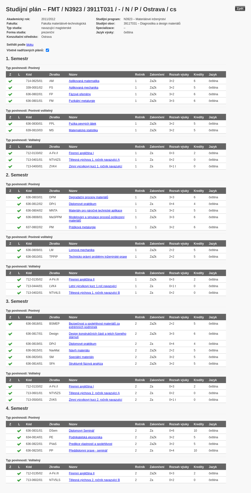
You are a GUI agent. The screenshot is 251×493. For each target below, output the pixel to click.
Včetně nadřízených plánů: (25, 50)
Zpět (240, 8)
